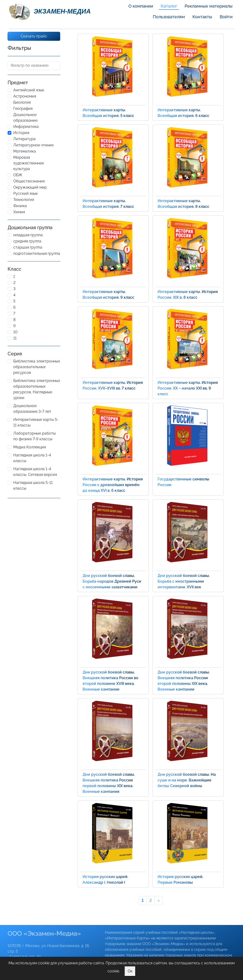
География (23, 108)
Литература (24, 139)
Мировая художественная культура (28, 163)
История (21, 132)
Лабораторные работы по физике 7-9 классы (34, 436)
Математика (24, 151)
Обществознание (29, 181)
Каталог (169, 6)
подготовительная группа (36, 253)
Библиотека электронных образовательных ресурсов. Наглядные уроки (36, 389)
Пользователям (169, 16)
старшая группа (27, 247)
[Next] (158, 900)
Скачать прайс (34, 36)
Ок (130, 971)
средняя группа (27, 241)
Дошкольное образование (25, 117)
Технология (23, 199)
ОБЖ (17, 175)
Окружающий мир (30, 187)
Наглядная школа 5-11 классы (33, 485)
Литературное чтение (33, 145)
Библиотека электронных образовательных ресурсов (36, 367)
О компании (140, 6)
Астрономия (24, 96)
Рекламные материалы (209, 6)
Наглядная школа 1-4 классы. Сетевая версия (35, 472)
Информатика (26, 126)
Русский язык (25, 193)
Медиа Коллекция (29, 447)
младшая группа (28, 235)
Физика (20, 206)
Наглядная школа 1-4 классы (32, 458)
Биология (22, 102)
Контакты (202, 16)
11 (15, 338)
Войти (226, 16)
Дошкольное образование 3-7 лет (32, 409)
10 (15, 332)
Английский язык (28, 90)
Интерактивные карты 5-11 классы (36, 422)
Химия (19, 212)
